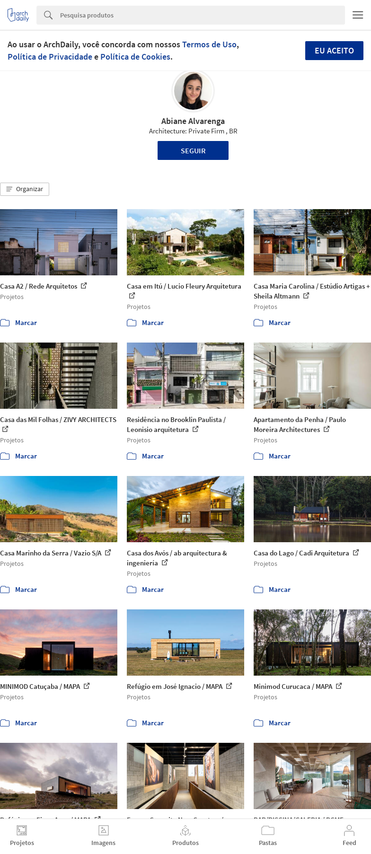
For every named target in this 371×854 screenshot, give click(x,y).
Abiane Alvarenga (193, 120)
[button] (24, 189)
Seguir (193, 150)
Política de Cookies (135, 56)
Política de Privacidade (50, 56)
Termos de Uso (209, 44)
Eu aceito (334, 50)
